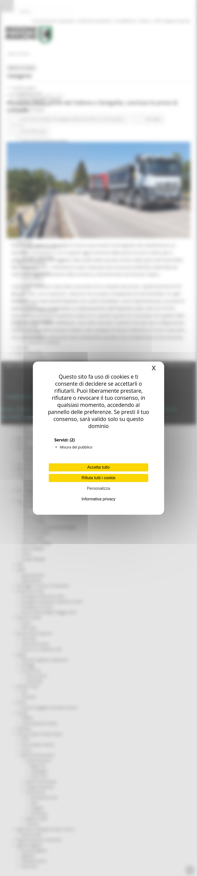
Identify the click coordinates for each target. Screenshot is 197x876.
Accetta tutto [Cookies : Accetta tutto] (98, 467)
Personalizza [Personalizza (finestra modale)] (98, 488)
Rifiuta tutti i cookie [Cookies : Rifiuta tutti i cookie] (98, 478)
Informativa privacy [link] (98, 499)
